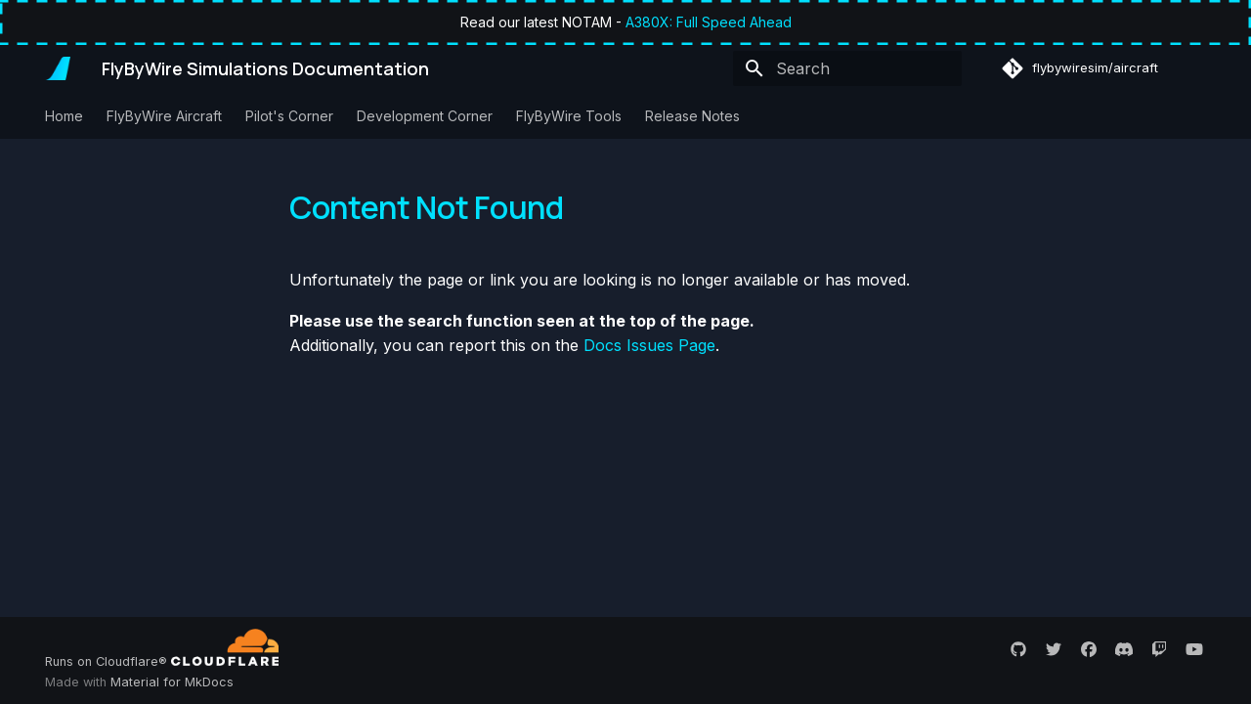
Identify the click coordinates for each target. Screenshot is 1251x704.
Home (64, 116)
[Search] (847, 68)
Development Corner (425, 116)
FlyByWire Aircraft (164, 116)
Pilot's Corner (289, 116)
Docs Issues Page (649, 345)
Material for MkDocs (172, 682)
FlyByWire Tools (569, 116)
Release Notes (692, 116)
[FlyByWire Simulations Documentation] (57, 68)
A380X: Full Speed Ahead (709, 22)
